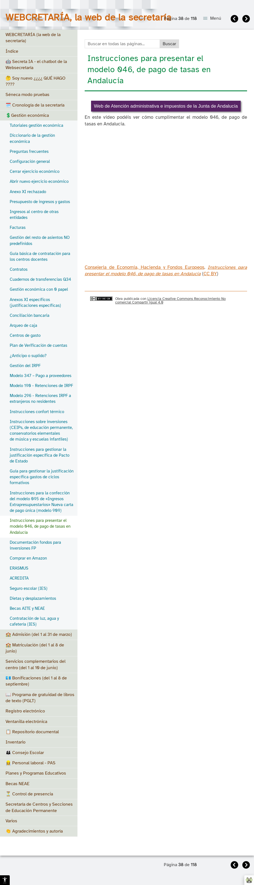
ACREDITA (19, 578)
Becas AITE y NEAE (27, 608)
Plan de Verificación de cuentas (38, 345)
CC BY (210, 274)
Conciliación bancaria (29, 315)
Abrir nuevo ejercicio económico (39, 181)
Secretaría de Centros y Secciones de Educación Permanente (39, 807)
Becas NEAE (17, 784)
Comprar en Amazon (28, 558)
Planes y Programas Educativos (36, 773)
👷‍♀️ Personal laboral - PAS (31, 763)
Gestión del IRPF (25, 365)
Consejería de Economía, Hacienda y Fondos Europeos (144, 267)
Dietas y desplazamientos (33, 598)
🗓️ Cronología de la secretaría (35, 105)
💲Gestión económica (27, 115)
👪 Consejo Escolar (25, 752)
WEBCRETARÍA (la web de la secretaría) (33, 38)
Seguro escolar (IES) (28, 588)
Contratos (18, 269)
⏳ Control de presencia (29, 794)
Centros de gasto (25, 335)
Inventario (16, 742)
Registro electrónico (25, 711)
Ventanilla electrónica (26, 721)
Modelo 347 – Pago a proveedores (40, 375)
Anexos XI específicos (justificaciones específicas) (35, 302)
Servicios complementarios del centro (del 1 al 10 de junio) (36, 664)
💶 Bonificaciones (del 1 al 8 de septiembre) (36, 681)
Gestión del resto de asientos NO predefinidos (40, 240)
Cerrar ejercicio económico (34, 171)
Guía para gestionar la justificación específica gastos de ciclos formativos (42, 477)
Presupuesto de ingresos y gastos (40, 201)
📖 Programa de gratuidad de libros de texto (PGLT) (40, 698)
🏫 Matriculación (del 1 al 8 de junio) (35, 648)
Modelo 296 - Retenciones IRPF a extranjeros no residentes (40, 398)
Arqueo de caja (23, 325)
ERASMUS (19, 568)
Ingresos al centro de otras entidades (34, 214)
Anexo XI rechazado (28, 191)
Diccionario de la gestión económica (32, 138)
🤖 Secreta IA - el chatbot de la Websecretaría (36, 64)
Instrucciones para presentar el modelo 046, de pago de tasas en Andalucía (40, 526)
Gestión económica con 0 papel (39, 289)
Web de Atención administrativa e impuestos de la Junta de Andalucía (166, 106)
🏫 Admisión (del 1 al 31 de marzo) (39, 634)
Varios (11, 821)
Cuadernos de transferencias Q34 (40, 279)
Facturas (18, 227)
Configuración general (30, 161)
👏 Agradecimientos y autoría (34, 831)
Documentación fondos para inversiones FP (35, 545)
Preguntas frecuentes (29, 151)
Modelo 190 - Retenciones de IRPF (41, 385)
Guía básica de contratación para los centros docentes (40, 256)
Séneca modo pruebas (27, 94)
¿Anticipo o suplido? (28, 355)
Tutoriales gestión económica (36, 125)
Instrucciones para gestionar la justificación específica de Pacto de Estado (39, 455)
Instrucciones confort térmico (37, 411)
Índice (12, 51)
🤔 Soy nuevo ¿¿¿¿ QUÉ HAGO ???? (36, 81)
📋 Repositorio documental (32, 732)
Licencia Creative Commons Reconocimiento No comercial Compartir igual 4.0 (170, 300)
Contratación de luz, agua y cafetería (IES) (34, 621)
